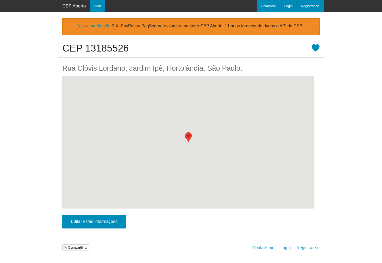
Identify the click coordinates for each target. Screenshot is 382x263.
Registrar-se (310, 6)
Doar (97, 6)
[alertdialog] (191, 26)
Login (288, 6)
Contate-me (263, 247)
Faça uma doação (93, 26)
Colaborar (268, 6)
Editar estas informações (94, 221)
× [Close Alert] (315, 27)
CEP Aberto (74, 6)
